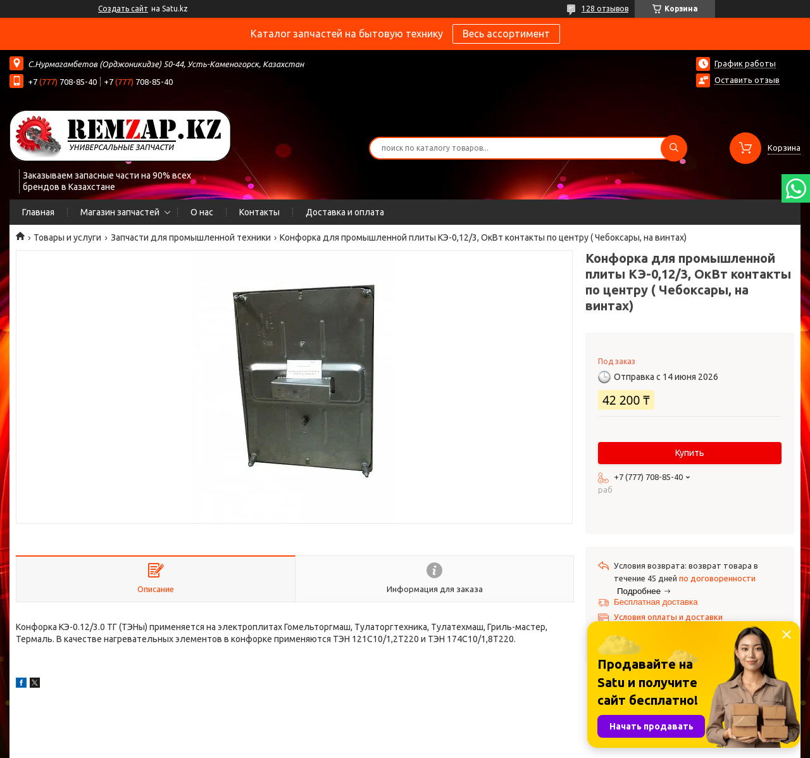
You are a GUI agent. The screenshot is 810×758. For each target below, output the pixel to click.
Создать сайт (123, 8)
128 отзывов (605, 8)
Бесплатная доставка (656, 602)
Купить (689, 453)
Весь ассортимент (506, 33)
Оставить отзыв (747, 79)
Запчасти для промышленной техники (191, 237)
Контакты (259, 212)
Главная (38, 212)
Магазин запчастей (119, 212)
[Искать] (674, 148)
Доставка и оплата (345, 212)
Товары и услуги (67, 237)
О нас (201, 212)
